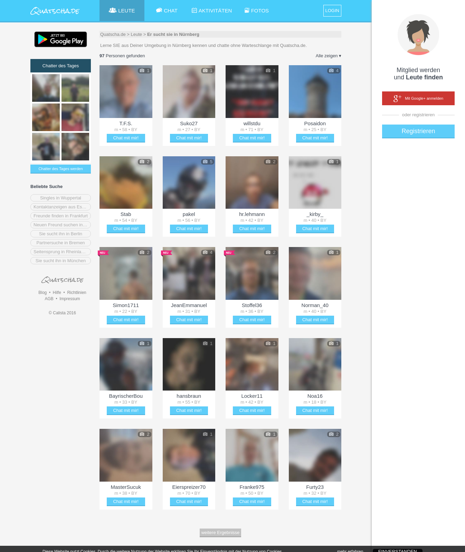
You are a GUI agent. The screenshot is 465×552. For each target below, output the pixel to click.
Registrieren (418, 131)
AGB (49, 298)
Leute (136, 34)
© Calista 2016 (62, 312)
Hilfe (57, 292)
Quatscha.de (113, 34)
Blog (42, 292)
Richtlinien (76, 292)
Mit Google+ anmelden (418, 98)
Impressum (69, 298)
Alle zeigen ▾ (328, 55)
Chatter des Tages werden (60, 169)
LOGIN (332, 10)
